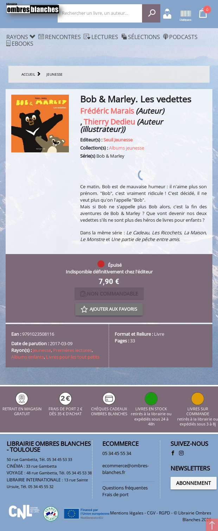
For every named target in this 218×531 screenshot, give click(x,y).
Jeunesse (42, 350)
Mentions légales (126, 513)
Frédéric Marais (107, 111)
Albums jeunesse (126, 148)
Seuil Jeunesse (118, 140)
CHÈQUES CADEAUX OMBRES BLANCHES (109, 409)
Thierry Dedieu (109, 121)
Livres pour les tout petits (73, 357)
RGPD (164, 513)
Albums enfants (27, 357)
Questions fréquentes (125, 488)
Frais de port (115, 494)
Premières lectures (72, 350)
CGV (151, 513)
